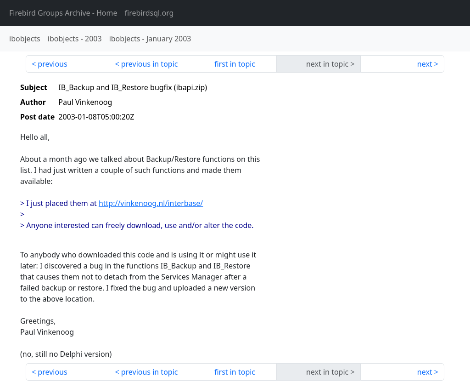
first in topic (234, 64)
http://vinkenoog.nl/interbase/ (151, 203)
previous (52, 64)
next (424, 64)
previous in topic (149, 64)
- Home (63, 13)
